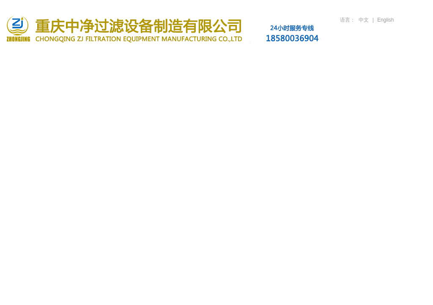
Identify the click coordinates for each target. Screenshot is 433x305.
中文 (364, 20)
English (385, 20)
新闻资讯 (188, 56)
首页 (31, 56)
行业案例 (241, 56)
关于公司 (83, 56)
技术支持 (293, 56)
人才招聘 (345, 56)
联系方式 (398, 56)
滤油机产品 (136, 56)
